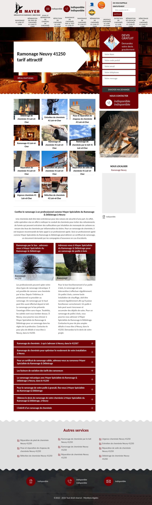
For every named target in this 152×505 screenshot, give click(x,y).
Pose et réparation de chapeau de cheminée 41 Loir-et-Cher (45, 22)
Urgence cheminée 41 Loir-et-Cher (107, 22)
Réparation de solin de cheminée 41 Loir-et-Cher (131, 22)
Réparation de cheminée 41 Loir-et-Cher (95, 22)
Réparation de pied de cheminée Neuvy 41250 (34, 442)
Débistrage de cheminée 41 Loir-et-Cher (143, 22)
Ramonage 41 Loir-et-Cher (20, 22)
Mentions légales (91, 498)
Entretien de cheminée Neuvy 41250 (118, 443)
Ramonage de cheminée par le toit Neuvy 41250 (76, 440)
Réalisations (26, 78)
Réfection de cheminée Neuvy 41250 (36, 455)
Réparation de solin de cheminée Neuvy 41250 (116, 449)
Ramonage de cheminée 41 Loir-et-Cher (82, 22)
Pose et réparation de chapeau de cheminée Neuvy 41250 (35, 449)
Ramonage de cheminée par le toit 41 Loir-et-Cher (69, 22)
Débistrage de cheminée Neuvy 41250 (115, 457)
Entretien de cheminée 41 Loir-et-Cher (118, 22)
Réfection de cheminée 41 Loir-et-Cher (57, 22)
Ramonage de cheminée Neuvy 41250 (74, 448)
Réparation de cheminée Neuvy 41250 (74, 456)
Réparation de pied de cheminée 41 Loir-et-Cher (32, 22)
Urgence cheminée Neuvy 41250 (116, 439)
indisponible (57, 8)
